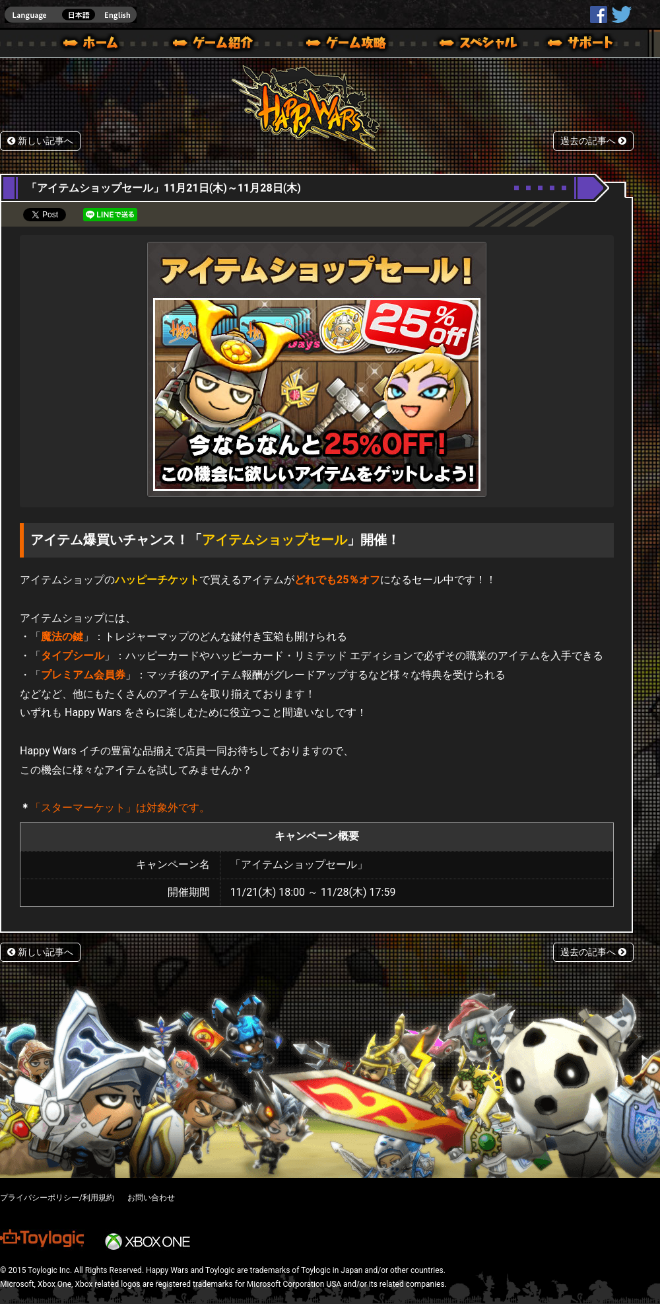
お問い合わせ (151, 1197)
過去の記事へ (593, 141)
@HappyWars (621, 14)
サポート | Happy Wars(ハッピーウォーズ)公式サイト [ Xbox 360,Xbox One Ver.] (581, 45)
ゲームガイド (338, 45)
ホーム (95, 45)
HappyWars (598, 14)
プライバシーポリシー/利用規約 (57, 1197)
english (71, 15)
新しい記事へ (40, 141)
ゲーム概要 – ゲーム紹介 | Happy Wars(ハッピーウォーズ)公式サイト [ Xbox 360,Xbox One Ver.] (217, 45)
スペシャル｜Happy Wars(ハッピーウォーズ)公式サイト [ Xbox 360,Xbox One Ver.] (460, 45)
